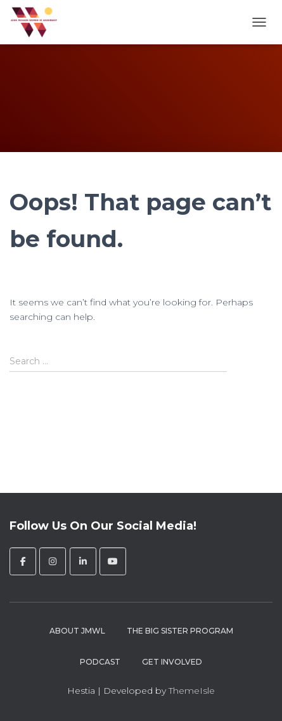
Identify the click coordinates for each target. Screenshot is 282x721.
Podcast (100, 662)
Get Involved (172, 662)
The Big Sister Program (180, 630)
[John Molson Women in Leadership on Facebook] (23, 561)
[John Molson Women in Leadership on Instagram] (52, 561)
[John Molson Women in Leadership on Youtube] (112, 561)
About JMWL (77, 630)
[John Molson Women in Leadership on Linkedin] (83, 561)
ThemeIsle (192, 690)
